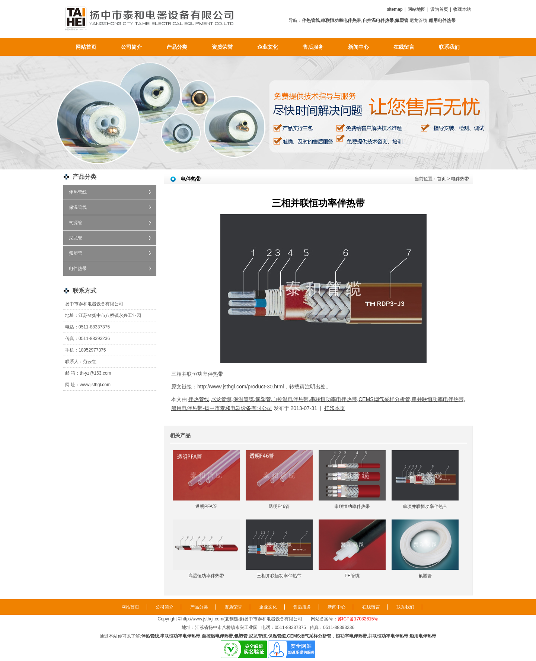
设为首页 (439, 9)
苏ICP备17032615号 (358, 619)
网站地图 (416, 9)
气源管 (75, 222)
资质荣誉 (222, 47)
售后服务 (313, 47)
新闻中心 (358, 47)
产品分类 (176, 47)
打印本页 (334, 408)
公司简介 (131, 47)
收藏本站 (462, 9)
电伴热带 (78, 268)
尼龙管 (75, 238)
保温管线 (78, 207)
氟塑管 (75, 253)
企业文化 (267, 47)
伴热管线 (78, 192)
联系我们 (449, 47)
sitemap (395, 9)
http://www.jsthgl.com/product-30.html (240, 387)
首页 (441, 178)
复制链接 (234, 619)
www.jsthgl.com (95, 384)
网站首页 (86, 47)
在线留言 (403, 47)
